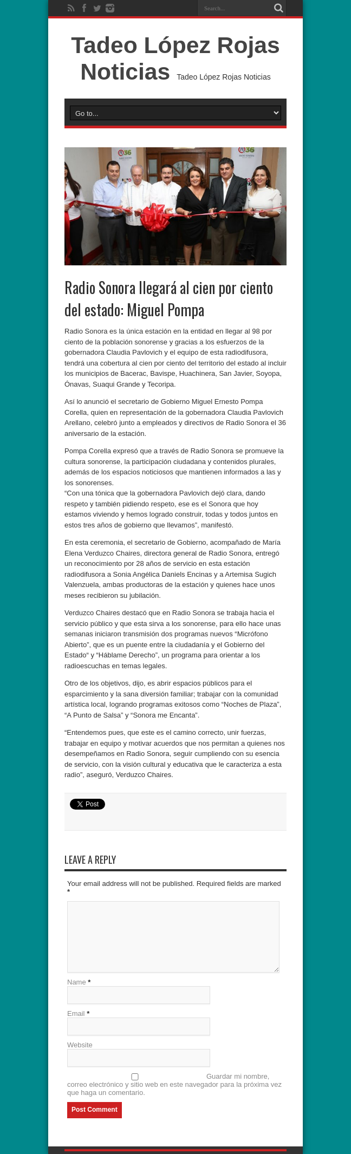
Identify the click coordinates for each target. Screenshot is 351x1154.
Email (76, 1013)
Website (80, 1045)
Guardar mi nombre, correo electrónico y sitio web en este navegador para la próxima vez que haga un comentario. (174, 1084)
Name (76, 982)
